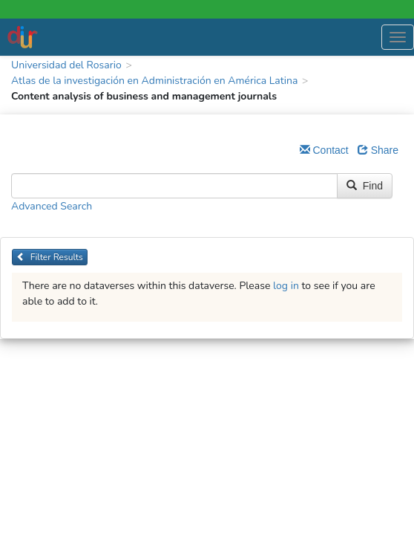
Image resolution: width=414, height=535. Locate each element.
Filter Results (49, 257)
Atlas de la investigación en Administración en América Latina (154, 81)
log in (286, 286)
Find (364, 186)
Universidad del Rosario (66, 65)
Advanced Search (51, 206)
